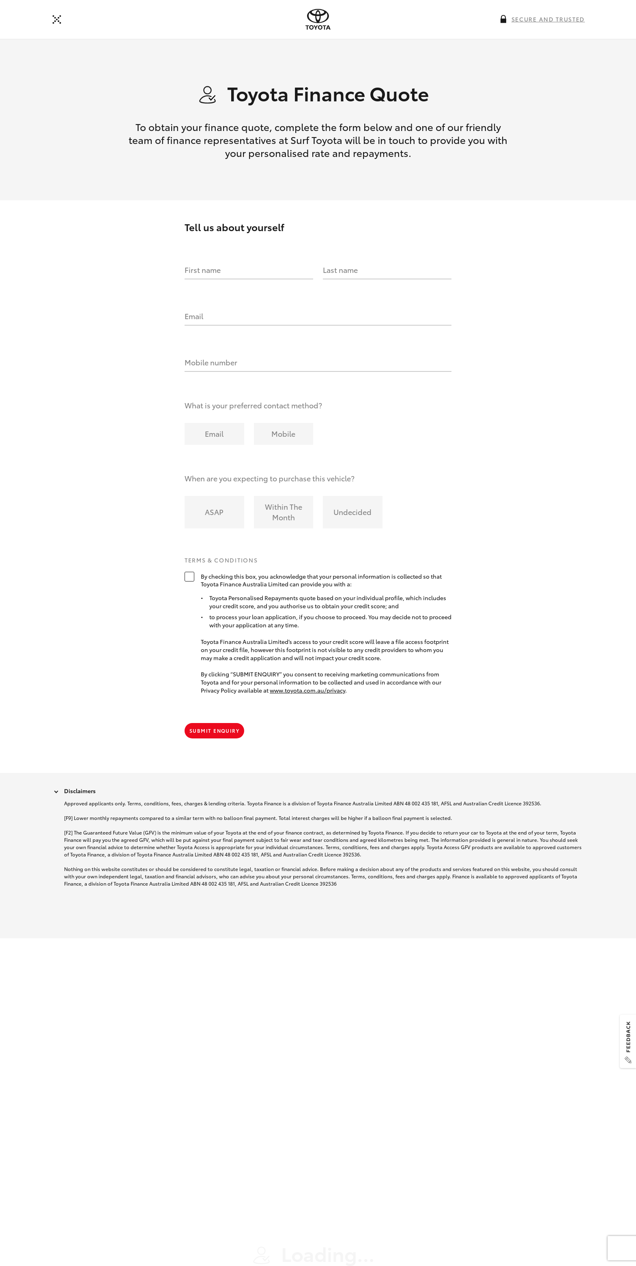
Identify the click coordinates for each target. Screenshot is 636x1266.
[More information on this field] (503, 19)
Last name (340, 278)
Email (194, 324)
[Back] (57, 19)
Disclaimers (80, 798)
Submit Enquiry (214, 738)
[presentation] (318, 19)
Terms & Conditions (221, 568)
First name (203, 278)
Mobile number (211, 370)
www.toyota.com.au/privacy (307, 698)
